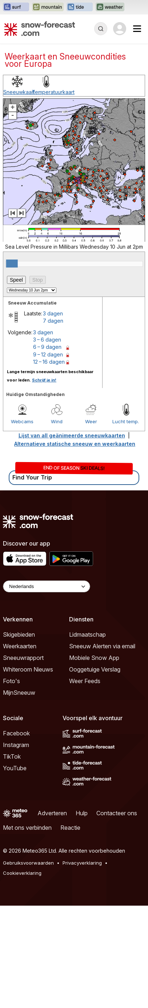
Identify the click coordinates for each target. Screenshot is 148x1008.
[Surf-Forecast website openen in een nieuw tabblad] (16, 7)
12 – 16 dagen (49, 362)
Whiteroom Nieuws (28, 669)
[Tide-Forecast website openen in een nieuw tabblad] (80, 7)
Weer (91, 421)
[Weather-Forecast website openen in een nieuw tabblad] (110, 7)
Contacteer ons (116, 813)
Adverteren (52, 813)
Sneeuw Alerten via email (102, 646)
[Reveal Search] (100, 28)
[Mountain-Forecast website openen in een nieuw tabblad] (48, 7)
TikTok (12, 756)
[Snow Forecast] (39, 28)
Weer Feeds (84, 681)
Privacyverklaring (82, 863)
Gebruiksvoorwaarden (28, 863)
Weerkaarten (19, 646)
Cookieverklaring (22, 873)
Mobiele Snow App (94, 657)
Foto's (11, 681)
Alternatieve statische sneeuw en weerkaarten (74, 444)
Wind (57, 421)
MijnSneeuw (19, 692)
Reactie (70, 827)
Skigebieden (19, 634)
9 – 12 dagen (48, 354)
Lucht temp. (125, 421)
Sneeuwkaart (19, 92)
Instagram (16, 744)
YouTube (15, 768)
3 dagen (53, 313)
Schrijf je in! (44, 380)
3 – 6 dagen (47, 339)
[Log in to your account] (119, 28)
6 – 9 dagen (47, 347)
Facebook (16, 733)
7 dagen (53, 321)
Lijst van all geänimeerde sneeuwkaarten (72, 435)
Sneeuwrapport (23, 657)
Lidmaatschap (87, 634)
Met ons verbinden (27, 827)
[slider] (12, 264)
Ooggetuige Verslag (94, 669)
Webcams (22, 421)
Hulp (82, 813)
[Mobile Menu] (137, 28)
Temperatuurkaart (53, 92)
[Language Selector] (46, 586)
